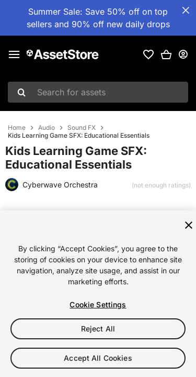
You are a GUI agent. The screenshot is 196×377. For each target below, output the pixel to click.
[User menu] (183, 54)
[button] (166, 54)
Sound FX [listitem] (81, 127)
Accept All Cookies (98, 357)
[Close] (188, 225)
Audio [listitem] (46, 127)
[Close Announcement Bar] (185, 10)
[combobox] (98, 92)
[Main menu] (14, 54)
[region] (98, 293)
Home (17, 127)
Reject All (98, 328)
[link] (148, 54)
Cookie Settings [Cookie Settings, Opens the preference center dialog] (98, 304)
